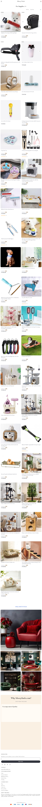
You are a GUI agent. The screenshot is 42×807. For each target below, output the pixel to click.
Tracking (2, 779)
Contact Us (3, 787)
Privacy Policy (3, 788)
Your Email (4, 758)
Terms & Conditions (4, 790)
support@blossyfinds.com (5, 769)
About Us (3, 785)
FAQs (2, 773)
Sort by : (27, 9)
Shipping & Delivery (4, 776)
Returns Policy (3, 778)
